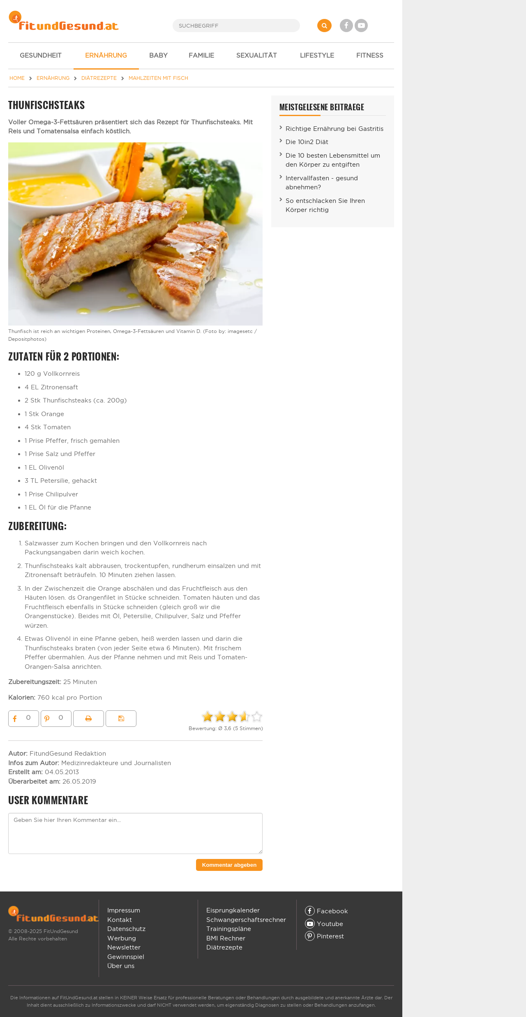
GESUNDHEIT (41, 55)
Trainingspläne (228, 928)
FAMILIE (201, 55)
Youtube (324, 923)
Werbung (121, 938)
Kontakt (119, 919)
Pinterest (324, 936)
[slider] (232, 716)
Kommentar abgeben (229, 865)
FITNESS (369, 55)
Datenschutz (126, 928)
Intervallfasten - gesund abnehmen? (322, 183)
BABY (158, 55)
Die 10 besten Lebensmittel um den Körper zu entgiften (333, 160)
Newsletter (124, 947)
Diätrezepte (224, 947)
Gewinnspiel (125, 956)
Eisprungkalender (233, 910)
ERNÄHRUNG (106, 55)
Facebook (326, 911)
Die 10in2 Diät (307, 141)
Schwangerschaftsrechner (246, 919)
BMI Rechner (225, 938)
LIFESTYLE (317, 55)
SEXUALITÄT (256, 55)
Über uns (120, 965)
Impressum (123, 910)
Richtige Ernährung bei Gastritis (334, 128)
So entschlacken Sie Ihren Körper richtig (325, 205)
